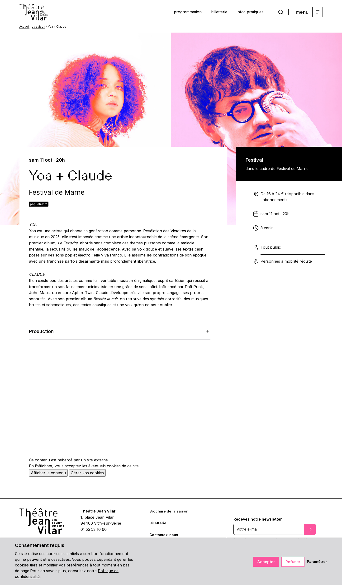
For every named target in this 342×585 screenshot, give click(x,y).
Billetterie (158, 524)
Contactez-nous (164, 536)
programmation (173, 12)
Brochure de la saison (169, 513)
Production (119, 333)
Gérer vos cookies (87, 474)
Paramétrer (316, 561)
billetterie (210, 12)
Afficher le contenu (48, 474)
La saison (38, 28)
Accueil (24, 28)
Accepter (265, 561)
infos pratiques (246, 12)
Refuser (291, 561)
